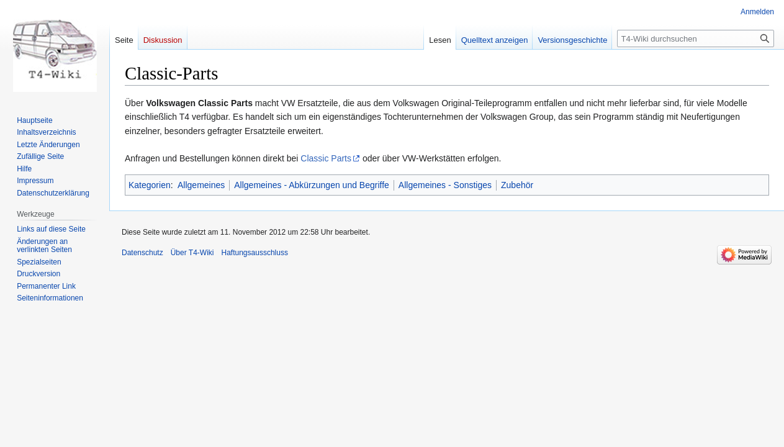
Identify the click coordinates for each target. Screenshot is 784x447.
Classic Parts (325, 158)
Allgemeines (201, 185)
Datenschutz (142, 252)
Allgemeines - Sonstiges (445, 185)
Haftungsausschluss (255, 252)
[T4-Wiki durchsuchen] (695, 38)
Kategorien (149, 185)
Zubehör (517, 185)
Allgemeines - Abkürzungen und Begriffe (311, 185)
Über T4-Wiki (192, 252)
